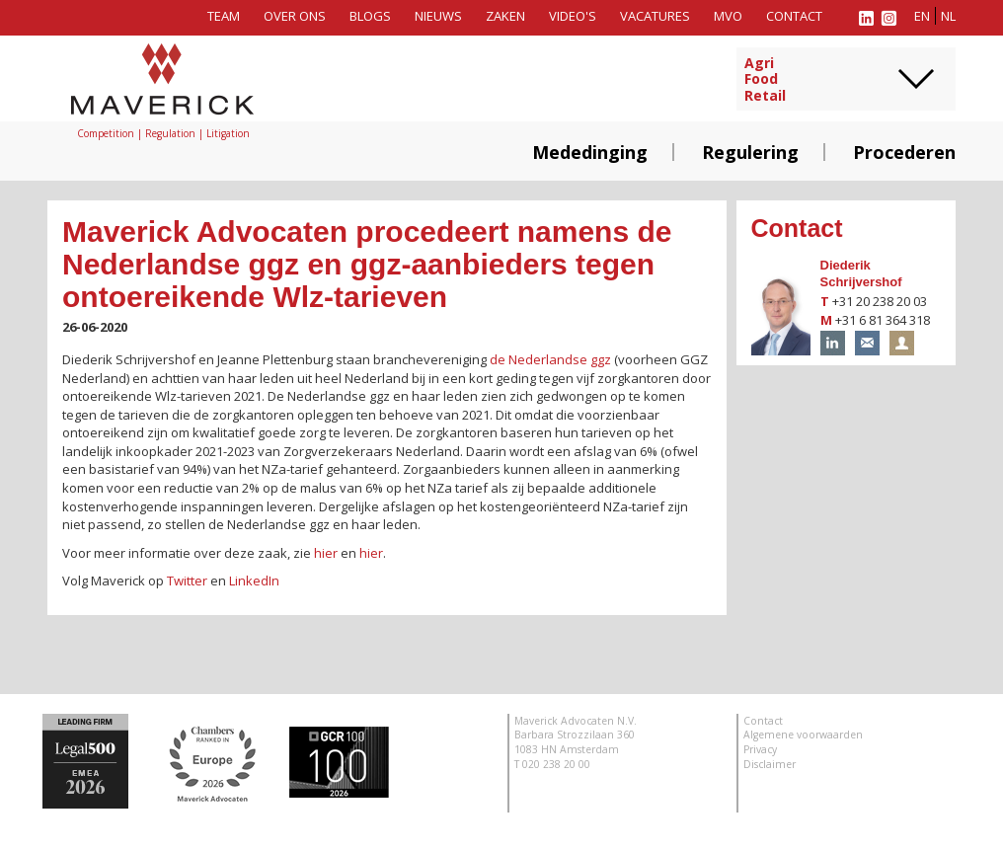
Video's (572, 16)
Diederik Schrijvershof (861, 273)
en (922, 16)
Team (223, 16)
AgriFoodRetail (765, 80)
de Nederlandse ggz (550, 359)
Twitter (187, 580)
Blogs (370, 16)
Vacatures (655, 16)
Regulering (750, 152)
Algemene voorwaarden (803, 734)
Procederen (904, 152)
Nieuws (438, 16)
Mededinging (590, 152)
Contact (794, 16)
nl (948, 16)
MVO (728, 16)
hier (326, 553)
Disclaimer (769, 764)
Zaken (505, 16)
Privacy (760, 749)
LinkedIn (254, 580)
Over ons (295, 16)
